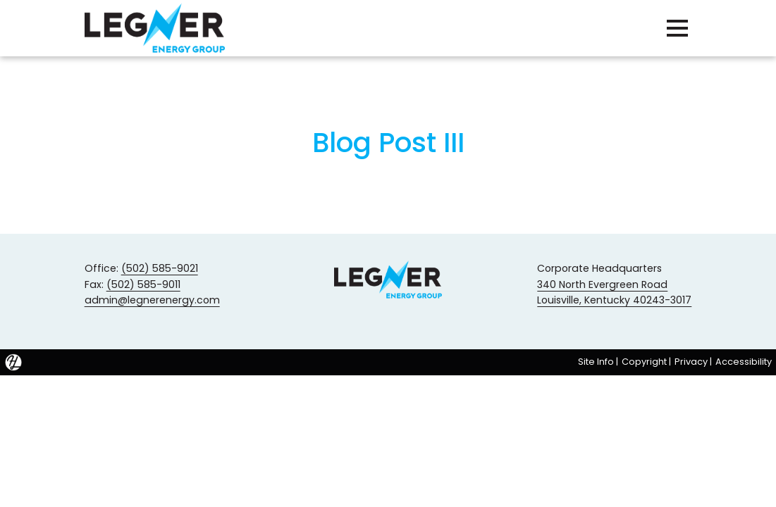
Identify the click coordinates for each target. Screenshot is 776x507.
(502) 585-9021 (159, 268)
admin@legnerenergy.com (152, 300)
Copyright (644, 362)
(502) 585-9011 (143, 284)
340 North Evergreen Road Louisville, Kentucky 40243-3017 (614, 292)
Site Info (596, 362)
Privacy (691, 362)
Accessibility (743, 362)
